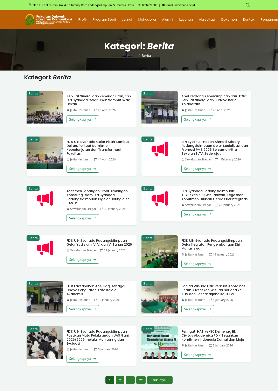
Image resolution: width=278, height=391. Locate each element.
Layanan (186, 19)
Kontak (249, 19)
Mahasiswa (147, 19)
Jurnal (127, 19)
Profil (82, 19)
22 (141, 380)
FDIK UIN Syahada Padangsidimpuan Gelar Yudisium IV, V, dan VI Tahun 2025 (99, 242)
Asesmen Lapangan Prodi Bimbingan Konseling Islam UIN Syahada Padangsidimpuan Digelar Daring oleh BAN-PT (98, 197)
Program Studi (104, 19)
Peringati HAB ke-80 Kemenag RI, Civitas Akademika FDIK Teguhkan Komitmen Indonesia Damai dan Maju (212, 335)
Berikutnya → (160, 380)
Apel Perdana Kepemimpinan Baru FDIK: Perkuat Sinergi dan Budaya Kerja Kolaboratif (214, 100)
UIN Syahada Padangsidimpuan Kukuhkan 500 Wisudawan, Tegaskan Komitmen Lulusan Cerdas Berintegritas (214, 195)
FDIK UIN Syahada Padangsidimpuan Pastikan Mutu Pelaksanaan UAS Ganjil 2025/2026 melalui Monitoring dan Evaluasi (98, 337)
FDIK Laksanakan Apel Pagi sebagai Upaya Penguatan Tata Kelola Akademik (96, 290)
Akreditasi (207, 19)
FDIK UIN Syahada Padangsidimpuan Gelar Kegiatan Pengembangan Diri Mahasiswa (211, 244)
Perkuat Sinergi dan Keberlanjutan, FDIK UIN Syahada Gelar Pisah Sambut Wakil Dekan (99, 100)
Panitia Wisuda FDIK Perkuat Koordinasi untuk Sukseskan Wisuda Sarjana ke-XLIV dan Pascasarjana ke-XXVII (213, 290)
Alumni (167, 19)
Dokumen (229, 19)
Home (132, 55)
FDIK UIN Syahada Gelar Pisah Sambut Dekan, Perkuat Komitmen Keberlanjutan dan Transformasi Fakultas (98, 147)
